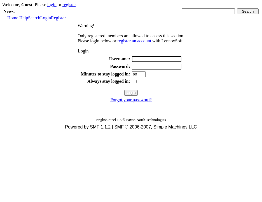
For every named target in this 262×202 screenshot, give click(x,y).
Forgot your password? (130, 99)
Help (23, 17)
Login (45, 17)
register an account (134, 40)
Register (58, 17)
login (52, 4)
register (69, 4)
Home (12, 17)
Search (34, 17)
